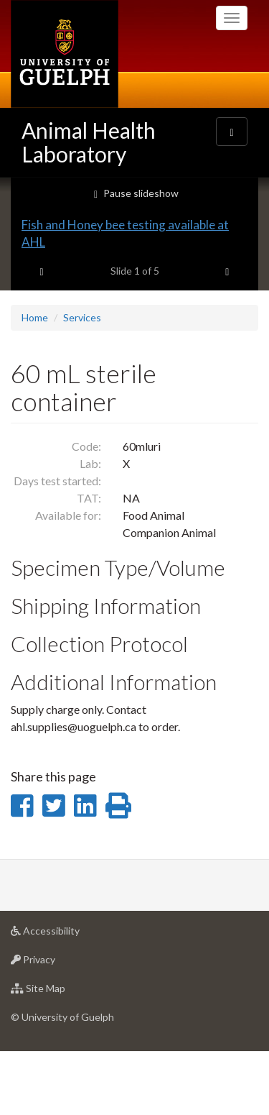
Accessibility (68, 997)
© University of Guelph (62, 1080)
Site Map (60, 1055)
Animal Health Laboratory (89, 142)
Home (35, 381)
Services (82, 381)
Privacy (55, 1026)
